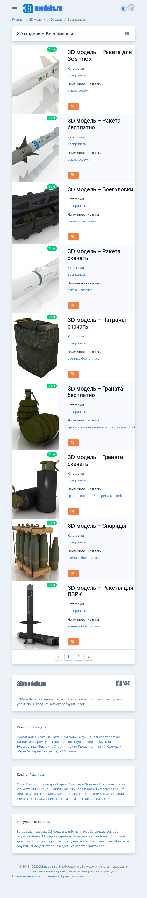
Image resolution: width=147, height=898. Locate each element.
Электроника (27, 746)
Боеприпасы (77, 75)
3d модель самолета (70, 846)
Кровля (81, 789)
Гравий (118, 794)
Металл (62, 794)
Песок (31, 798)
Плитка (120, 784)
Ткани (43, 794)
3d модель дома (102, 831)
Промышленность (49, 741)
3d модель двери (75, 841)
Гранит (118, 789)
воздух (83, 90)
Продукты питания (92, 746)
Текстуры (37, 774)
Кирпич (32, 784)
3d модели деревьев (56, 836)
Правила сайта (72, 876)
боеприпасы (90, 358)
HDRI (108, 798)
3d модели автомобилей (90, 836)
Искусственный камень (34, 789)
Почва (21, 798)
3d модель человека (32, 831)
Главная (18, 19)
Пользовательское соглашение (35, 876)
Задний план (93, 798)
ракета (73, 90)
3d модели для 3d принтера (68, 831)
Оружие (56, 19)
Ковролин (106, 784)
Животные (43, 737)
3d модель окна (101, 841)
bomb (131, 427)
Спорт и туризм (65, 746)
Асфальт (106, 794)
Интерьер (90, 741)
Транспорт (100, 737)
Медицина (45, 746)
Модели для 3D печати (60, 751)
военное (74, 358)
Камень (93, 789)
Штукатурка (47, 784)
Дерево (22, 794)
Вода (72, 798)
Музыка (105, 741)
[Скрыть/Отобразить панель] (14, 9)
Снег (80, 798)
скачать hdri (95, 846)
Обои (21, 784)
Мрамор (106, 789)
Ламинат (91, 784)
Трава (63, 798)
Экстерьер (35, 751)
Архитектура (73, 741)
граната (73, 427)
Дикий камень (64, 789)
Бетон (33, 794)
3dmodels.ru (48, 866)
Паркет (62, 784)
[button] (131, 8)
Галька (42, 798)
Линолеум (76, 784)
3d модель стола (41, 846)
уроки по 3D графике (33, 704)
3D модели (37, 19)
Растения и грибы (64, 737)
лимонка (86, 427)
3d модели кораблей (46, 841)
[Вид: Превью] (127, 33)
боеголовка (87, 221)
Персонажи (25, 737)
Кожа (52, 794)
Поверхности (89, 794)
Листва (53, 798)
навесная (85, 290)
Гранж (73, 794)
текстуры (112, 699)
